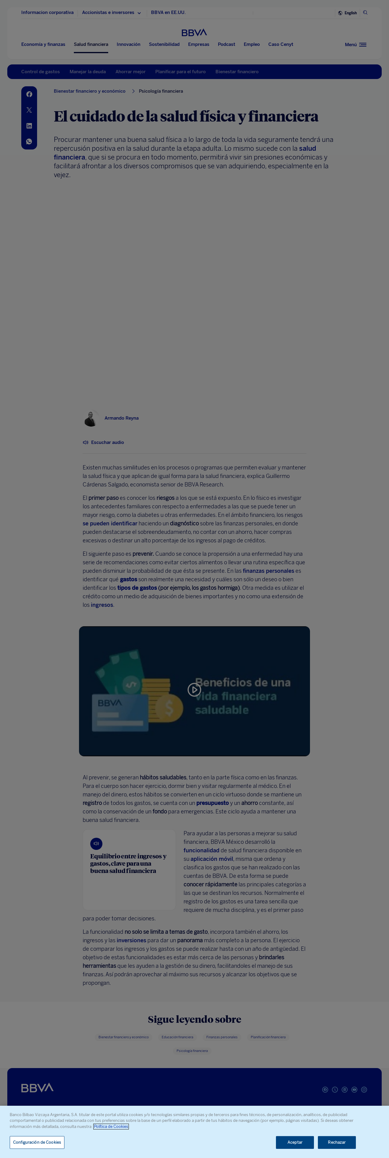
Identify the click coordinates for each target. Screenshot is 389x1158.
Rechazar (337, 1142)
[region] (194, 1132)
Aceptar (294, 1142)
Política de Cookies (111, 1126)
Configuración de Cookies (37, 1142)
